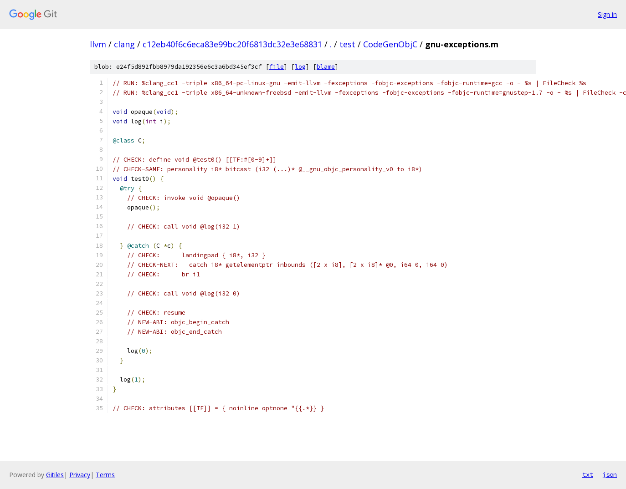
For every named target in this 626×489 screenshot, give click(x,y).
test (347, 44)
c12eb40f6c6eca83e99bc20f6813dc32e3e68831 (232, 44)
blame (326, 67)
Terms (105, 474)
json (609, 474)
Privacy (79, 474)
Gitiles (55, 474)
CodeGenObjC (390, 44)
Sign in (607, 14)
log (300, 67)
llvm (98, 44)
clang (124, 44)
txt (587, 474)
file (276, 67)
